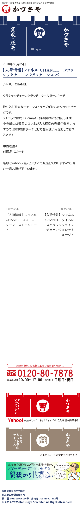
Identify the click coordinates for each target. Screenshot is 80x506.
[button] (43, 408)
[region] (43, 442)
